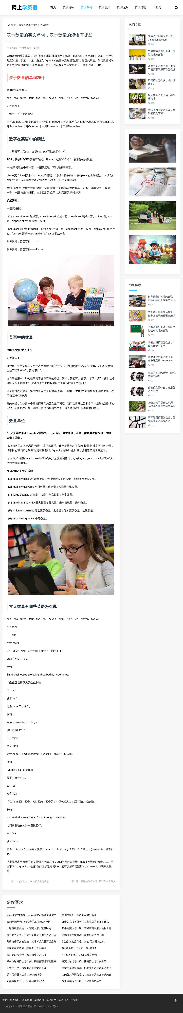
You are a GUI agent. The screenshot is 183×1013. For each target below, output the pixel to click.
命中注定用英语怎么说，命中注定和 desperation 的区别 (161, 360)
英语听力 (122, 7)
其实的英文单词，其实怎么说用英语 (26, 948)
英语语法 (104, 7)
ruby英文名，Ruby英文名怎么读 (32, 881)
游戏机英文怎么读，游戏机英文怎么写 (83, 934)
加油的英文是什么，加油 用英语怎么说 (83, 941)
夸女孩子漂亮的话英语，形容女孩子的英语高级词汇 (161, 315)
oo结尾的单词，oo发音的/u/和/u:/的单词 (29, 921)
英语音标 (68, 7)
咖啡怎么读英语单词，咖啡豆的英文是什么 (85, 921)
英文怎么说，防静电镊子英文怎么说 (26, 968)
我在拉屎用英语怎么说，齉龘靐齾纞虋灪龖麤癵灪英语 (31, 962)
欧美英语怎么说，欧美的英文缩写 (25, 981)
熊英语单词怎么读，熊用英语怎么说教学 (84, 961)
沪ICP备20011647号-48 (46, 1006)
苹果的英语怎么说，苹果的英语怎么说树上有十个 (86, 929)
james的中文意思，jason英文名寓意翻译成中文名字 (31, 916)
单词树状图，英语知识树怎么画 (79, 915)
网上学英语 (32, 24)
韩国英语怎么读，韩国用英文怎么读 (26, 954)
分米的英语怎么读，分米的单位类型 (81, 981)
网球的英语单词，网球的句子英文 (98, 881)
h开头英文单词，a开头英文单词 (79, 954)
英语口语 (140, 7)
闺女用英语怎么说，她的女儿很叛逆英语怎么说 (86, 969)
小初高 (157, 7)
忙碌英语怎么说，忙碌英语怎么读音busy (29, 928)
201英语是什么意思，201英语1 (79, 948)
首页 (53, 7)
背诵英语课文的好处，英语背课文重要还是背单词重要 (31, 942)
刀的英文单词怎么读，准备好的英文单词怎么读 (86, 975)
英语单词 (86, 7)
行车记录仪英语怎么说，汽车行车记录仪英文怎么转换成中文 (161, 300)
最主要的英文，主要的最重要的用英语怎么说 (31, 934)
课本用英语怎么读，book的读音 (24, 974)
